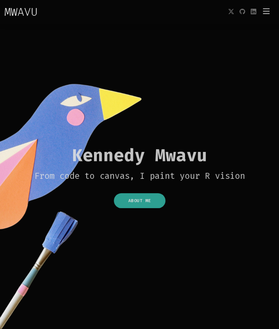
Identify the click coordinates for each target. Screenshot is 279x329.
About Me (139, 202)
